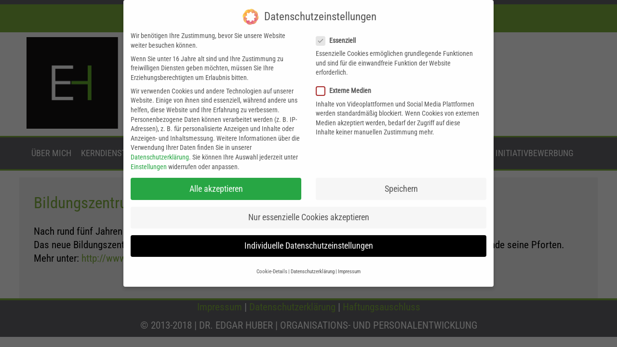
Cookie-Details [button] (271, 257)
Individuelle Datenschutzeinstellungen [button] (308, 231)
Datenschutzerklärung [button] (313, 257)
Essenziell (339, 25)
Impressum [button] (349, 257)
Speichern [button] (401, 173)
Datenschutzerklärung (160, 142)
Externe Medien (346, 75)
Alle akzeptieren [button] (216, 173)
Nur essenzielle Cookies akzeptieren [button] (308, 202)
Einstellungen (149, 151)
